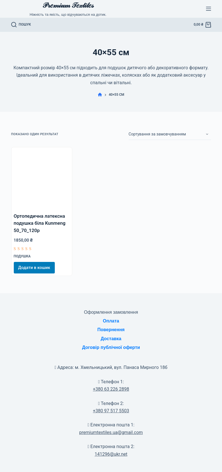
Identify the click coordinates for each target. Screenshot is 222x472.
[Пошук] (21, 25)
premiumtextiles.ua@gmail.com (111, 432)
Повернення (111, 329)
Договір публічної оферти (111, 347)
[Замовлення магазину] (170, 134)
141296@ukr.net (111, 454)
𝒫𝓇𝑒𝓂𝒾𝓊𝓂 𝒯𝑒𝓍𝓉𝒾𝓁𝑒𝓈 (68, 5)
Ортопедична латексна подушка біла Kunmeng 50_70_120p (39, 223)
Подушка (22, 256)
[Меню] (208, 8)
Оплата (111, 321)
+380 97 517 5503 (111, 410)
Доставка (111, 338)
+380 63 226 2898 (111, 389)
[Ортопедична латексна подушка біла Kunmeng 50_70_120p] (42, 178)
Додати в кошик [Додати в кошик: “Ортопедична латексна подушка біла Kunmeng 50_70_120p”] (34, 267)
